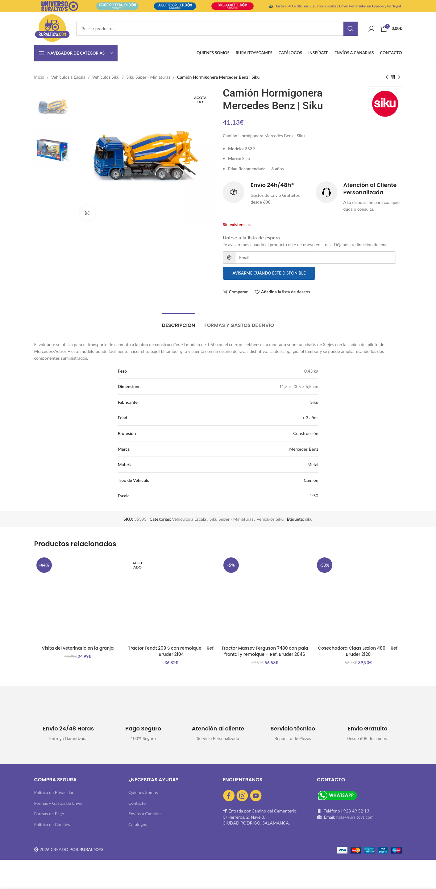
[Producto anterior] (387, 77)
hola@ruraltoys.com (355, 817)
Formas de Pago (49, 813)
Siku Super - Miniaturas (148, 77)
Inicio (39, 77)
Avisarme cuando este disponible (268, 273)
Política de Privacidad (54, 792)
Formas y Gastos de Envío (58, 803)
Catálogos (137, 824)
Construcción (305, 433)
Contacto (137, 803)
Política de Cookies (52, 824)
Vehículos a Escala (68, 77)
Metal (312, 464)
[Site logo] (52, 28)
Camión (311, 480)
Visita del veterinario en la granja (78, 648)
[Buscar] (217, 29)
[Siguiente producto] (399, 77)
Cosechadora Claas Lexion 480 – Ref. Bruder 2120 (358, 651)
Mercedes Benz (303, 449)
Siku (314, 402)
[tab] (178, 322)
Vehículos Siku (105, 77)
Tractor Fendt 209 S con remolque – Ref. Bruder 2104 (171, 651)
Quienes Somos (143, 792)
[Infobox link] (266, 194)
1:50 (314, 495)
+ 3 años (310, 417)
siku (308, 519)
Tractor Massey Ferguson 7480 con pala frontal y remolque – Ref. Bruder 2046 (264, 651)
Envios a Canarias (144, 813)
